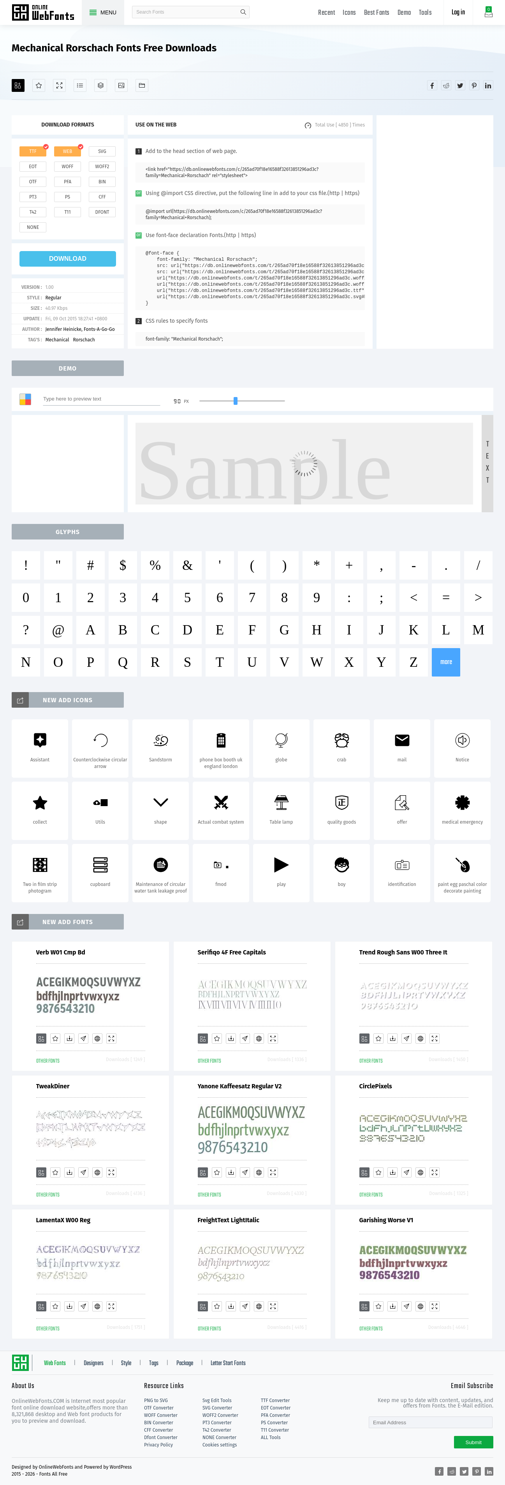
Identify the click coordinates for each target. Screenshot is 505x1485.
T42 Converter (216, 1430)
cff (102, 197)
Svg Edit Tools (217, 1400)
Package (184, 1363)
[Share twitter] (460, 85)
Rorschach (84, 340)
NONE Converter (219, 1437)
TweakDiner (53, 1086)
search (243, 12)
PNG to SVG (156, 1400)
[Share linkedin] (488, 85)
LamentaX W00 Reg (63, 1220)
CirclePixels (375, 1086)
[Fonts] (141, 85)
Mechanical (57, 340)
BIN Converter (158, 1422)
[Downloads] (69, 1038)
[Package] (100, 85)
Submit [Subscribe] (474, 1442)
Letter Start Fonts (228, 1363)
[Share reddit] (446, 85)
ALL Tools (271, 1437)
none (33, 227)
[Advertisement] (435, 232)
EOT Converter (275, 1408)
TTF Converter (275, 1400)
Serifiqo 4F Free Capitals (232, 952)
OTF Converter (159, 1408)
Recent (326, 13)
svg (102, 151)
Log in (458, 12)
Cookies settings (219, 1445)
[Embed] (97, 1038)
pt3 (33, 197)
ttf (32, 151)
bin (102, 182)
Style (126, 1363)
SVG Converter (217, 1408)
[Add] (18, 85)
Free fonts (47, 13)
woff (67, 166)
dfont (102, 212)
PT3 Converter (217, 1422)
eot (33, 166)
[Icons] (121, 85)
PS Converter (274, 1422)
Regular (53, 298)
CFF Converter (158, 1430)
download (67, 258)
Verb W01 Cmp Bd (60, 952)
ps (67, 197)
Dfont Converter (161, 1437)
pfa (67, 182)
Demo (404, 13)
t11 (67, 212)
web (67, 151)
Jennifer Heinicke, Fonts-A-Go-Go (79, 329)
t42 (33, 212)
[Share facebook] (432, 85)
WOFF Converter (161, 1415)
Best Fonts (377, 13)
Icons (349, 13)
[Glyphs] (80, 85)
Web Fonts (55, 1363)
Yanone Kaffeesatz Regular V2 (240, 1086)
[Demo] (59, 85)
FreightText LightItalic (228, 1220)
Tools (425, 13)
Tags (153, 1363)
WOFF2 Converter (220, 1415)
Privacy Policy (158, 1445)
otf (33, 182)
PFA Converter (275, 1415)
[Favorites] (38, 85)
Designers (94, 1363)
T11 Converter (275, 1430)
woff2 (102, 166)
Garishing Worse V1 (386, 1220)
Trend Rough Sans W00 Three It (403, 952)
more (446, 662)
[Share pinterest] (474, 85)
